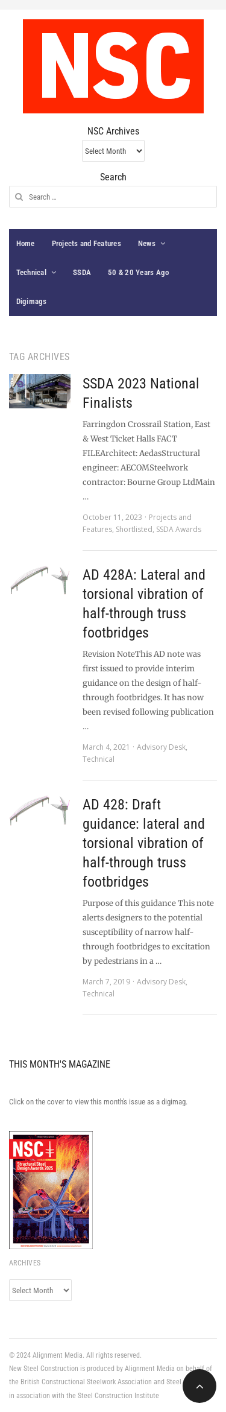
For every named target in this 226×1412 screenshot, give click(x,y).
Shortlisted (134, 529)
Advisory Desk (161, 747)
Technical (31, 272)
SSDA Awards (178, 529)
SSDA (82, 272)
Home (25, 243)
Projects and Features (86, 243)
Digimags (31, 301)
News (146, 243)
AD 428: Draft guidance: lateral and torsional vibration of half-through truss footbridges (144, 843)
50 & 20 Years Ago (138, 272)
